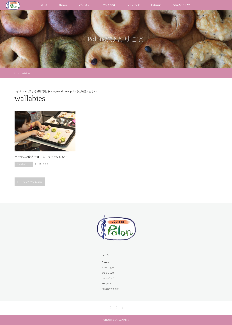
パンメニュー (85, 5)
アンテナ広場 (109, 5)
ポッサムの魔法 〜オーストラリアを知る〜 (41, 156)
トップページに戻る (31, 181)
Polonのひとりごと (182, 5)
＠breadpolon (68, 91)
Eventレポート (23, 164)
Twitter (110, 306)
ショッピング (133, 5)
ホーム (44, 5)
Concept (63, 5)
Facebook (116, 306)
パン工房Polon (122, 320)
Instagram (156, 5)
